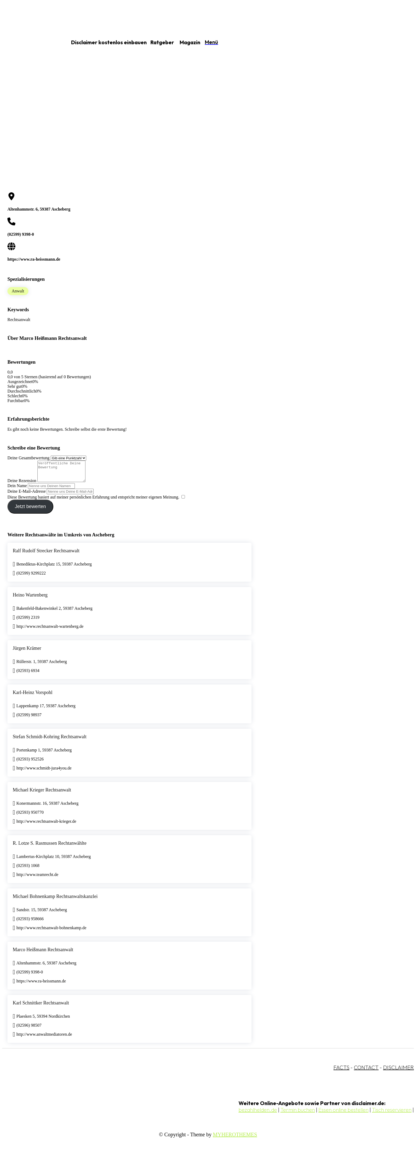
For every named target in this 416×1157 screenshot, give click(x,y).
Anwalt (18, 291)
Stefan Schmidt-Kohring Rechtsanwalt (49, 740)
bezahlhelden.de (258, 1113)
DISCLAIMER (398, 1071)
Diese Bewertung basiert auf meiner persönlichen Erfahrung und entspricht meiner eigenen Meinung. (93, 501)
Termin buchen (297, 1113)
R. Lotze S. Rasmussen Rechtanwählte (49, 847)
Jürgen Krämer (27, 652)
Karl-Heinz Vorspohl (33, 696)
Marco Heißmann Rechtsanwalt (43, 953)
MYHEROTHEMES (235, 1138)
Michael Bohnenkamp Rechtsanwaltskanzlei (55, 900)
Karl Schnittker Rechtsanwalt (41, 1006)
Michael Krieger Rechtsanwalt (42, 793)
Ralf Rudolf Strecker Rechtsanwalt (46, 554)
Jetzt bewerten (30, 510)
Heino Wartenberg (30, 599)
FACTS (341, 1071)
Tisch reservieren (391, 1113)
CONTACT (366, 1071)
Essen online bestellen (343, 1113)
